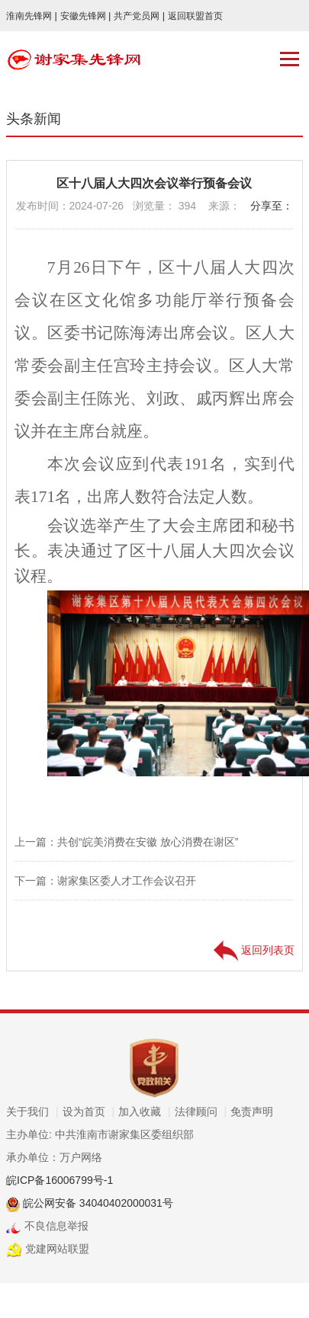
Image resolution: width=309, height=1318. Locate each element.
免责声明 (251, 1111)
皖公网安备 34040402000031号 (96, 1203)
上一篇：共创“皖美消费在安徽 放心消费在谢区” (126, 842)
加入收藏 (144, 1111)
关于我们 (32, 1111)
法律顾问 (201, 1111)
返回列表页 (254, 950)
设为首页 (89, 1111)
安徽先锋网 (85, 16)
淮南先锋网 (31, 16)
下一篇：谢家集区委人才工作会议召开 (105, 881)
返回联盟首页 (195, 16)
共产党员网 (139, 16)
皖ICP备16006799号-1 (59, 1180)
